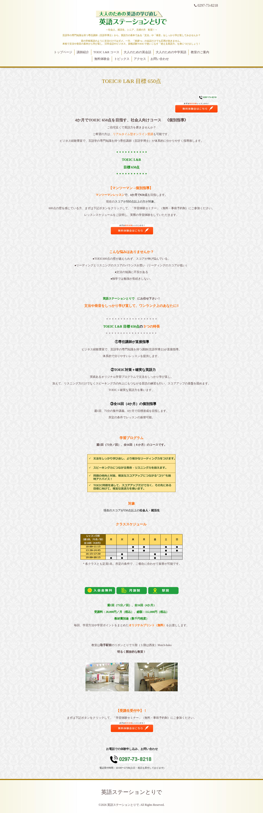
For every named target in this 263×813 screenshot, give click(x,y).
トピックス (121, 59)
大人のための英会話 (137, 52)
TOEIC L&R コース (106, 52)
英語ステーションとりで (131, 792)
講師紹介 (83, 52)
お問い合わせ (159, 59)
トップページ (63, 52)
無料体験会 (102, 59)
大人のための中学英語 (171, 52)
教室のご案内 (200, 52)
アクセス (140, 59)
